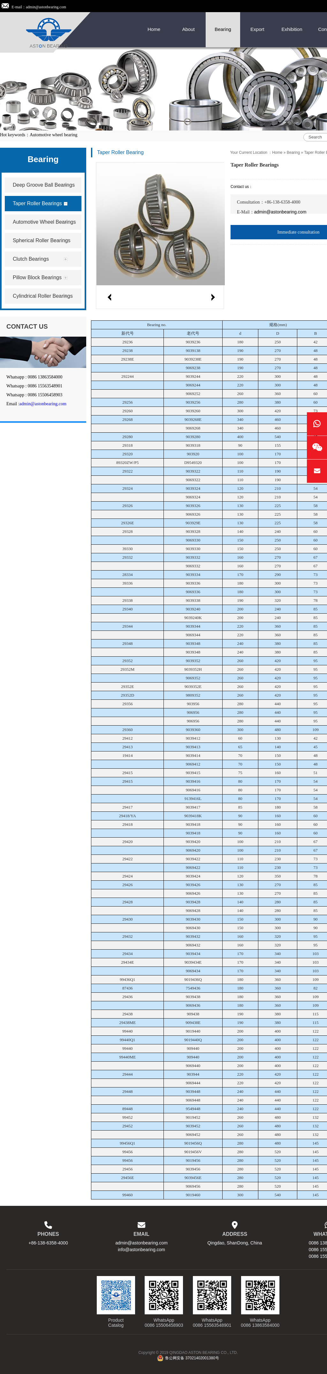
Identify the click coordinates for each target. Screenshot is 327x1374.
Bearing (293, 152)
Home (277, 152)
